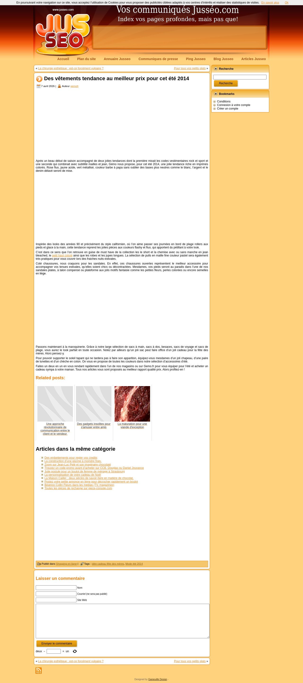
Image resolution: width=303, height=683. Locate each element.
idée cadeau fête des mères (108, 563)
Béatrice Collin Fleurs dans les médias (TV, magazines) (79, 485)
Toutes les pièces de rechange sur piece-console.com (78, 488)
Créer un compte (227, 108)
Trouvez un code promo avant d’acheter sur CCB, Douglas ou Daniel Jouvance (94, 468)
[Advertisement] (179, 37)
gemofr (74, 86)
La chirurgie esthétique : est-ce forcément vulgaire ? (70, 68)
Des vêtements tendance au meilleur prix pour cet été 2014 (116, 79)
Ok (286, 2)
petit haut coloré (62, 255)
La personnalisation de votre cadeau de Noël (73, 474)
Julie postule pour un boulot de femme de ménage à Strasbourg (85, 471)
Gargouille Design (157, 679)
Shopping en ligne (66, 563)
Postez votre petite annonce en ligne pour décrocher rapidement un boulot (91, 481)
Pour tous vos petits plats (190, 68)
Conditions (224, 101)
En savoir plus (270, 2)
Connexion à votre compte (233, 105)
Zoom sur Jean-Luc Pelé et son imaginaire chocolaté (78, 464)
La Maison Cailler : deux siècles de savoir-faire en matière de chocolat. (89, 478)
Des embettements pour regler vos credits (71, 457)
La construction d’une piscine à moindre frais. (73, 461)
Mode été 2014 (134, 563)
